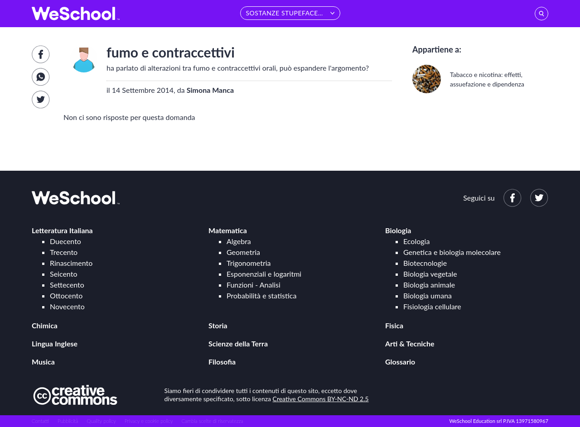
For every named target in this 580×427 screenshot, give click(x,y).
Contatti (40, 421)
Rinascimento (71, 263)
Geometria (243, 252)
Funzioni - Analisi (253, 284)
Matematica (227, 230)
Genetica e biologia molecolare (452, 252)
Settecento (67, 284)
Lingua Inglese (54, 343)
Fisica (394, 325)
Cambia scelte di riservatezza (212, 421)
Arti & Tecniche (410, 343)
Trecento (63, 252)
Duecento (65, 241)
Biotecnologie (425, 263)
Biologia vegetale (430, 273)
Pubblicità (68, 421)
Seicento (63, 273)
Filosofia (222, 361)
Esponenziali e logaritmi (264, 273)
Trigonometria (249, 263)
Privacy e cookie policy (149, 421)
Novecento (67, 306)
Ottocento (66, 295)
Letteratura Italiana (62, 230)
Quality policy (101, 421)
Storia (217, 325)
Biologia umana (427, 295)
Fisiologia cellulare (432, 306)
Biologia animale (429, 284)
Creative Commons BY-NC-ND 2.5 (321, 399)
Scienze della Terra (238, 343)
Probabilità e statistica (261, 295)
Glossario (400, 361)
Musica (43, 361)
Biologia (398, 230)
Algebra (239, 241)
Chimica (45, 325)
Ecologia (416, 241)
